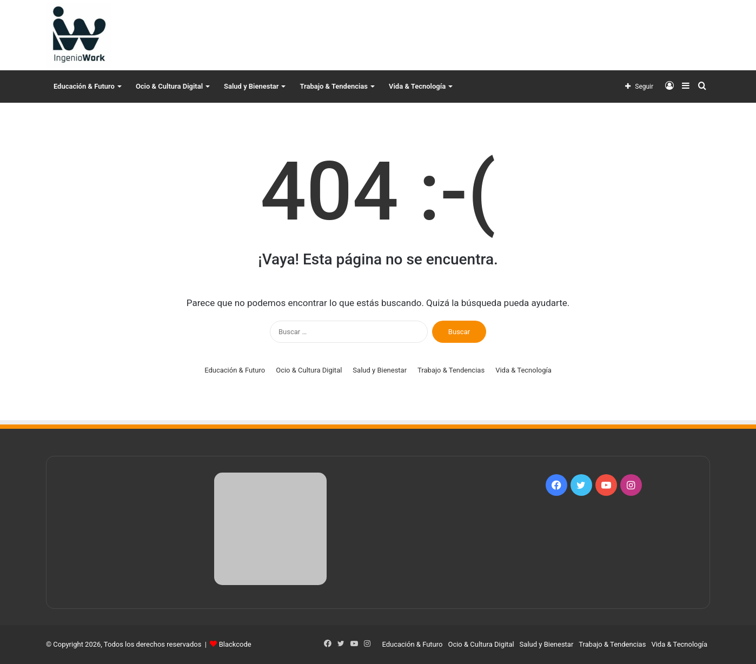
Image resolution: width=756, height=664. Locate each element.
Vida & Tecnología (417, 86)
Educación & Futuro (84, 86)
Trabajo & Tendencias (334, 86)
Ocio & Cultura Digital (169, 86)
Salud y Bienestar (251, 86)
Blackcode (235, 644)
